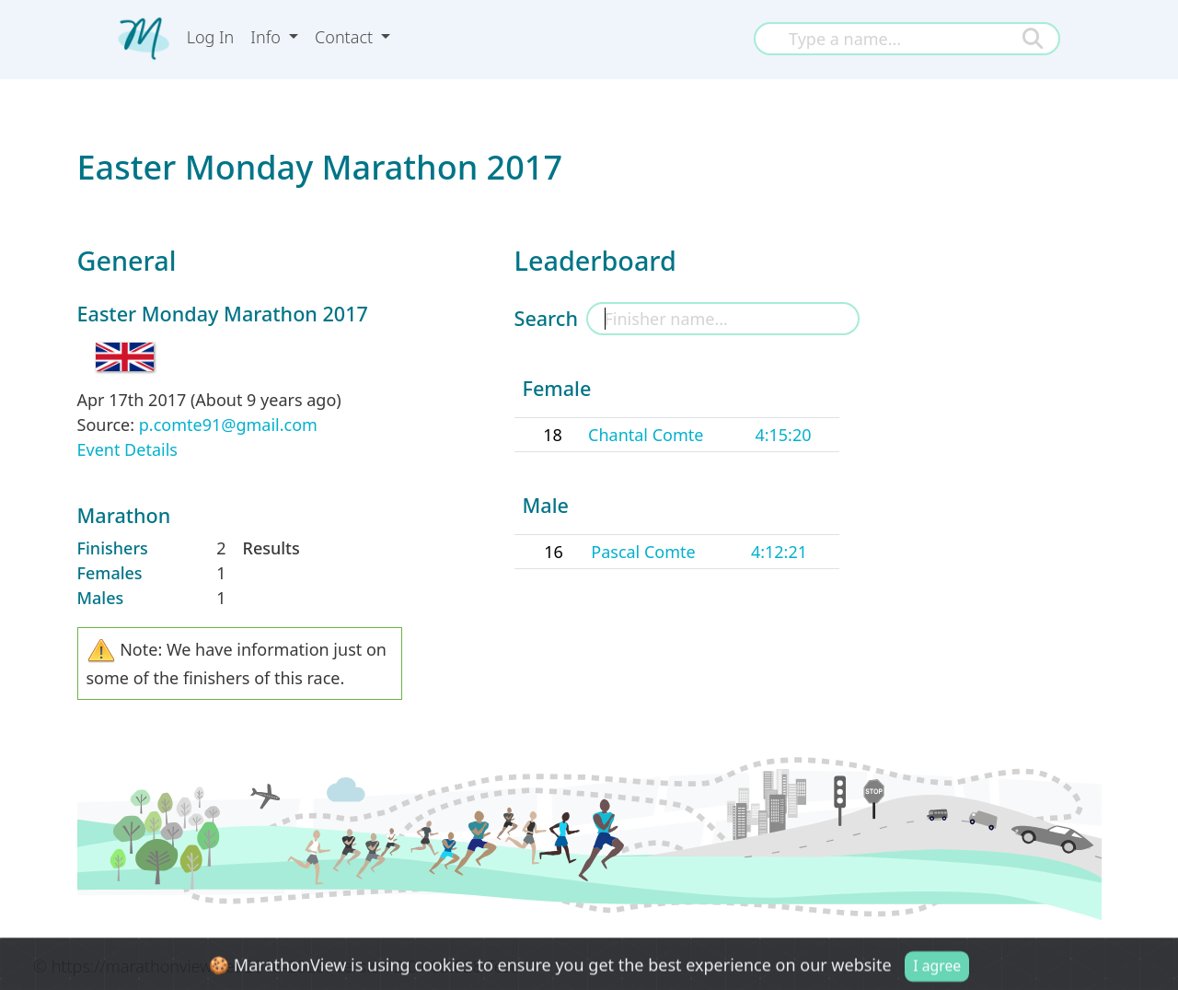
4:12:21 (779, 552)
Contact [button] (346, 37)
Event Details (127, 449)
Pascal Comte (643, 552)
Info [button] (267, 37)
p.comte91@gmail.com (228, 424)
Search (546, 318)
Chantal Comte (645, 435)
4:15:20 (783, 435)
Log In (211, 37)
